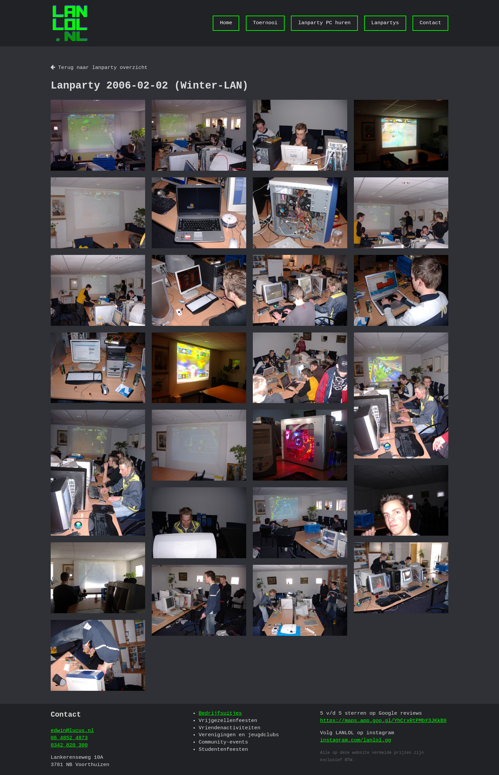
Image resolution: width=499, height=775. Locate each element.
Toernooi (265, 23)
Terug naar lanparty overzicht (99, 67)
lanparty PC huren (324, 23)
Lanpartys (385, 23)
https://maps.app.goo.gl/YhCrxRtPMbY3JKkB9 (383, 720)
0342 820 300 (69, 745)
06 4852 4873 (69, 738)
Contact (430, 23)
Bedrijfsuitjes (220, 713)
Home (226, 23)
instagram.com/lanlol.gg (355, 740)
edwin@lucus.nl (72, 730)
